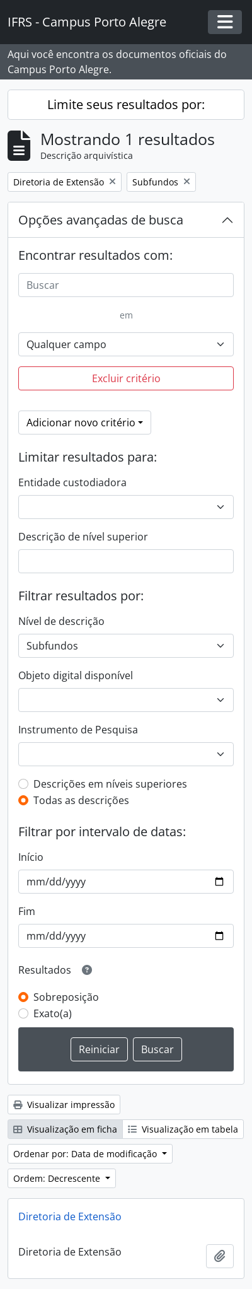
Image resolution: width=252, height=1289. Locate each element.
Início (30, 857)
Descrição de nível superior (83, 537)
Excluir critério (126, 378)
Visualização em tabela (183, 1129)
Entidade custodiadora (72, 482)
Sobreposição (66, 997)
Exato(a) (52, 1013)
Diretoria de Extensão (70, 1216)
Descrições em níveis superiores (110, 784)
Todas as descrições (81, 800)
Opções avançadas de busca (100, 219)
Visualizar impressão (64, 1105)
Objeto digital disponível (75, 675)
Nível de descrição (61, 621)
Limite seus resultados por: (126, 104)
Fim (26, 911)
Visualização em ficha (65, 1129)
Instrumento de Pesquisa (78, 730)
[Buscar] (126, 285)
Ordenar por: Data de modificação (86, 1154)
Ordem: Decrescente (58, 1178)
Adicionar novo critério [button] (80, 422)
